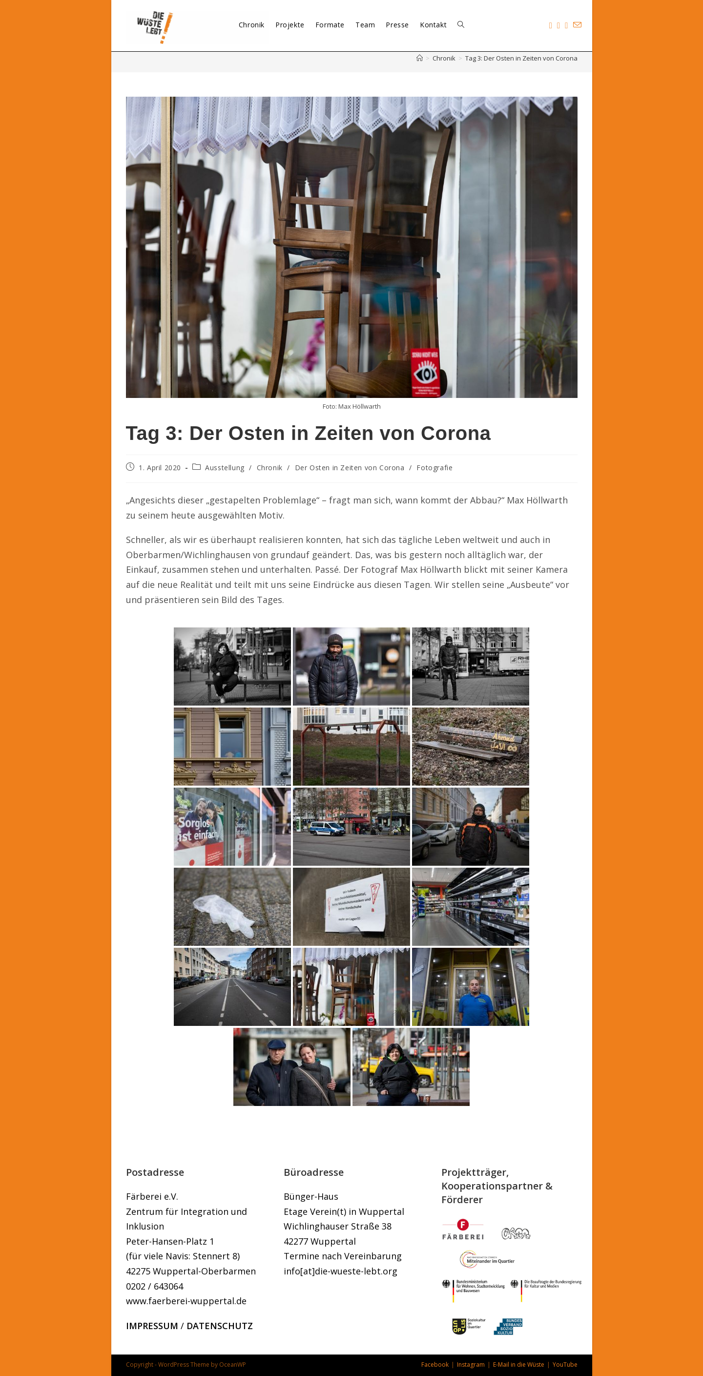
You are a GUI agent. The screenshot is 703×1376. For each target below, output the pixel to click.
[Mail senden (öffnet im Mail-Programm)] (577, 25)
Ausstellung (225, 467)
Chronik (270, 467)
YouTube (565, 1364)
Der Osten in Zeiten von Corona (350, 467)
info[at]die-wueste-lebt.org (340, 1271)
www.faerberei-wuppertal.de (186, 1301)
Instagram (471, 1364)
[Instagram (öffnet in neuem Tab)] (558, 25)
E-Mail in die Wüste (518, 1364)
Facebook (435, 1364)
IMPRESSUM (152, 1326)
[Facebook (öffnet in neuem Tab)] (550, 25)
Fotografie (434, 467)
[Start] (419, 58)
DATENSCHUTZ (219, 1326)
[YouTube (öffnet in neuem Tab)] (566, 25)
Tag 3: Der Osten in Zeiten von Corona (521, 58)
